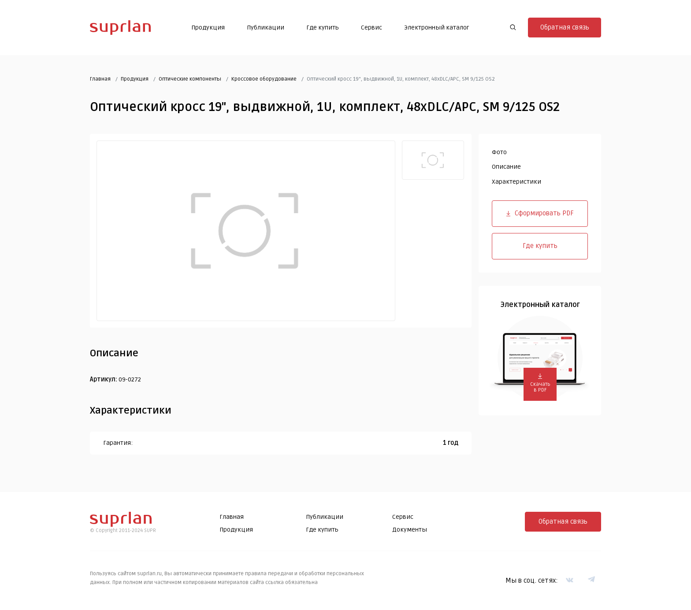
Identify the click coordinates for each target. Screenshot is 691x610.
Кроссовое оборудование (264, 79)
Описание (506, 166)
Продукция (208, 27)
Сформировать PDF (540, 213)
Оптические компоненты (190, 79)
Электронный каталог (436, 27)
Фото (499, 152)
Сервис (371, 27)
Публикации (265, 27)
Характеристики (516, 181)
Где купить (322, 27)
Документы (409, 529)
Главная (100, 79)
